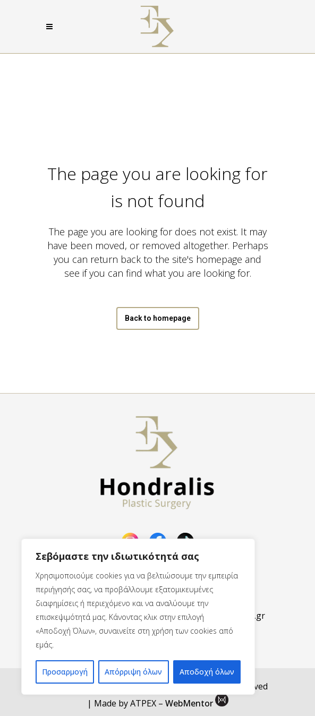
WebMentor (189, 703)
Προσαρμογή (65, 672)
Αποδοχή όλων (207, 672)
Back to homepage (158, 318)
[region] (138, 617)
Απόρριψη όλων (133, 672)
